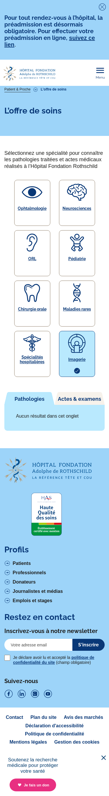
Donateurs (24, 581)
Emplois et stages (32, 600)
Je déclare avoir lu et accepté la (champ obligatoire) (53, 659)
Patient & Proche (17, 89)
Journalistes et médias (38, 591)
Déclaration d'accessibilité (54, 725)
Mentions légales (28, 742)
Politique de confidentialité (54, 733)
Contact (14, 717)
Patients (22, 563)
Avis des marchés (83, 717)
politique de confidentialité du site (53, 659)
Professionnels (29, 572)
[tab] (29, 398)
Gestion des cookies (77, 742)
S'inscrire (88, 645)
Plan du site (44, 717)
